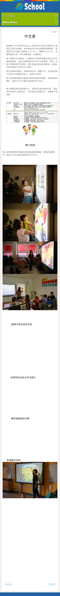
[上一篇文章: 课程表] (8, 584)
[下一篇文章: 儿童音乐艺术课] (52, 584)
